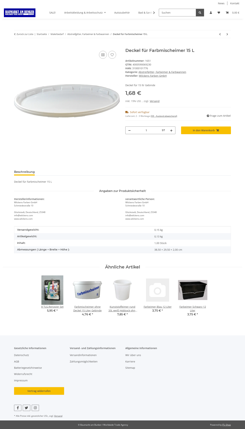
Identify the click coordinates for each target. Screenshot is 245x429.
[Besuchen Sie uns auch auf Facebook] (17, 408)
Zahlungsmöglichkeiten (84, 361)
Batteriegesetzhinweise (28, 367)
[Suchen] (177, 12)
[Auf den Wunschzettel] (112, 55)
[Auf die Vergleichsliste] (103, 55)
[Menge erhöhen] (171, 130)
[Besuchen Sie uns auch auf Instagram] (35, 408)
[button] (211, 12)
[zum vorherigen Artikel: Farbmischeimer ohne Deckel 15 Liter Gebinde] (220, 34)
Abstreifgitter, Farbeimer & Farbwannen (162, 72)
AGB (16, 361)
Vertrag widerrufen (39, 391)
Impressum (21, 380)
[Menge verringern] (129, 130)
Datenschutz (21, 355)
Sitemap (130, 367)
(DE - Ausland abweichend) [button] (164, 116)
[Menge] (146, 130)
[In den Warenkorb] (17, 46)
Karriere (130, 361)
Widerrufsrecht (23, 374)
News (221, 3)
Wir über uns (133, 355)
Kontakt (234, 3)
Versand (155, 101)
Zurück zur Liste (25, 34)
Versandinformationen (83, 355)
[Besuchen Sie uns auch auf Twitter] (26, 408)
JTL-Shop (226, 424)
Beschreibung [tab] (24, 172)
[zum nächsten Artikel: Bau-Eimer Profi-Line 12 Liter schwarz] (227, 34)
